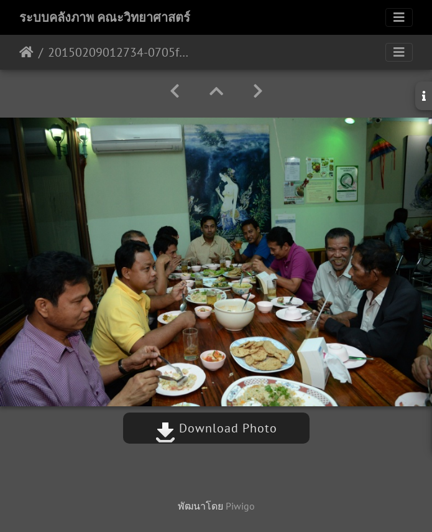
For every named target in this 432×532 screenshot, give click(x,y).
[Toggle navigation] (399, 17)
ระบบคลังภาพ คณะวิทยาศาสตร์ (104, 17)
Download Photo (216, 428)
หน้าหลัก (26, 52)
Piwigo (240, 506)
